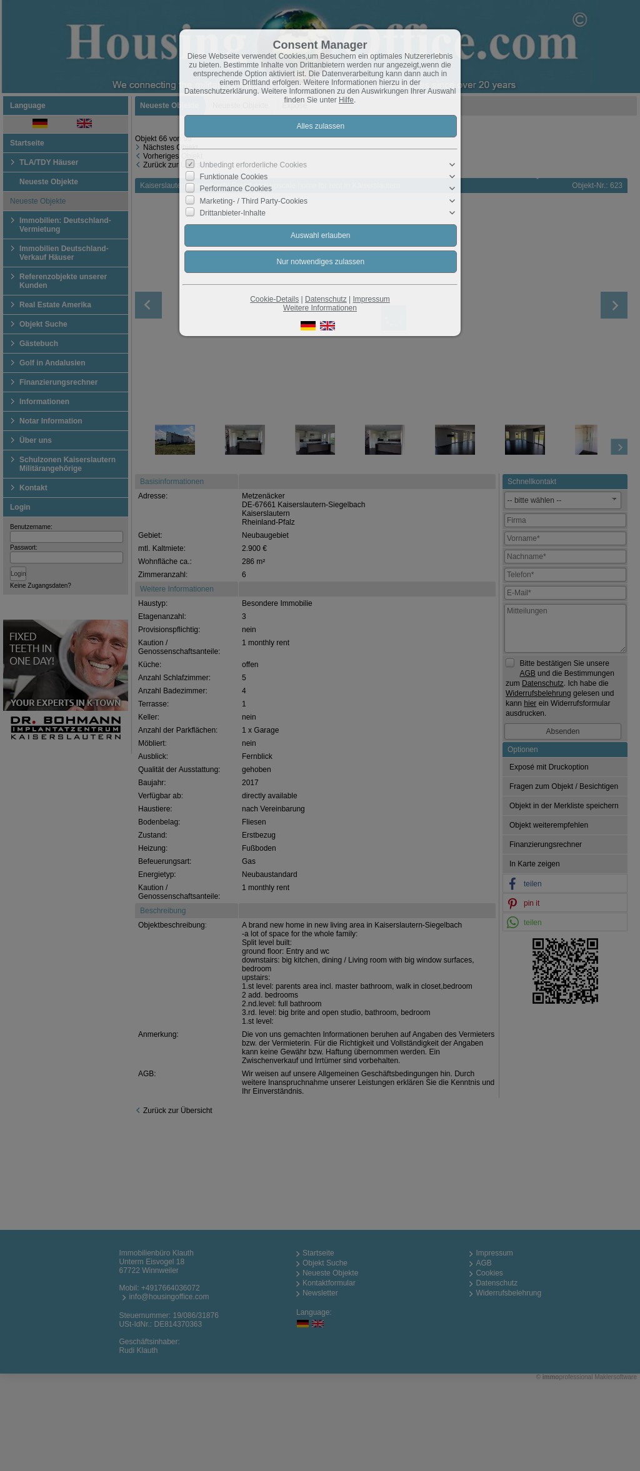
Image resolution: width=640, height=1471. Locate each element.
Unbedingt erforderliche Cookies (253, 165)
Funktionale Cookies (234, 176)
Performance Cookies (236, 188)
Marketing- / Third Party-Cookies (254, 200)
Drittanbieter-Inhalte (233, 213)
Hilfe (346, 100)
